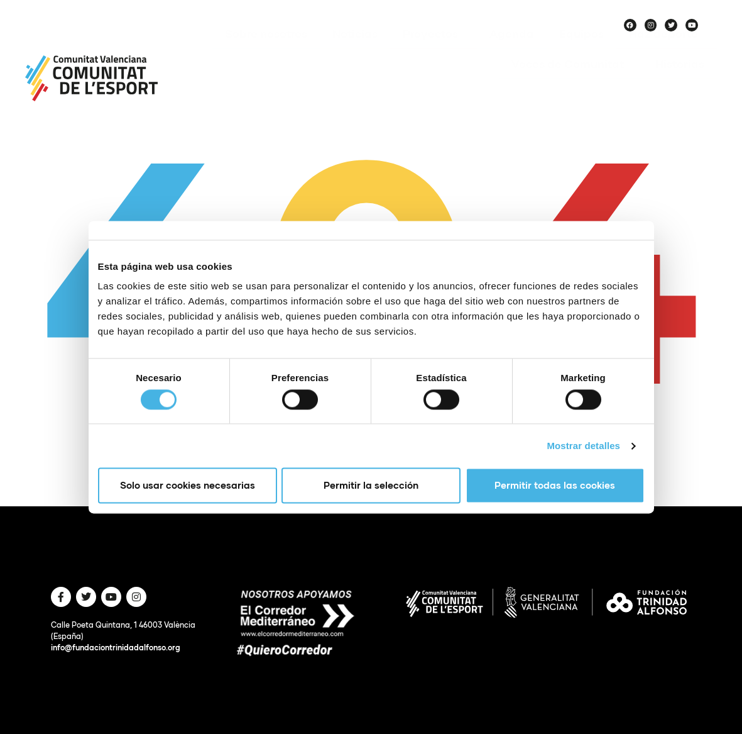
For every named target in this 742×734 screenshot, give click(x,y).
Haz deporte (666, 52)
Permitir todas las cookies (554, 485)
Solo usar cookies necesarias (187, 485)
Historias (679, 82)
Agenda (511, 52)
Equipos (581, 52)
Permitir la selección (371, 485)
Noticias (355, 52)
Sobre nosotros (266, 52)
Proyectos (433, 52)
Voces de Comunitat (570, 82)
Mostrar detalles (583, 445)
